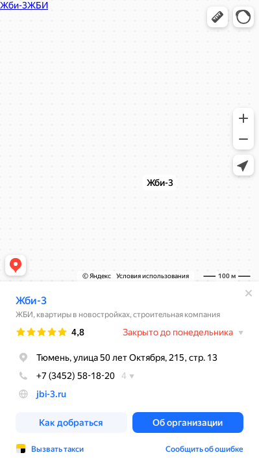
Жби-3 (31, 300)
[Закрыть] (248, 293)
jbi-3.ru (51, 394)
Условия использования (152, 276)
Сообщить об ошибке (204, 449)
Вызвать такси (57, 449)
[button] (217, 16)
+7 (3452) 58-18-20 (65, 375)
